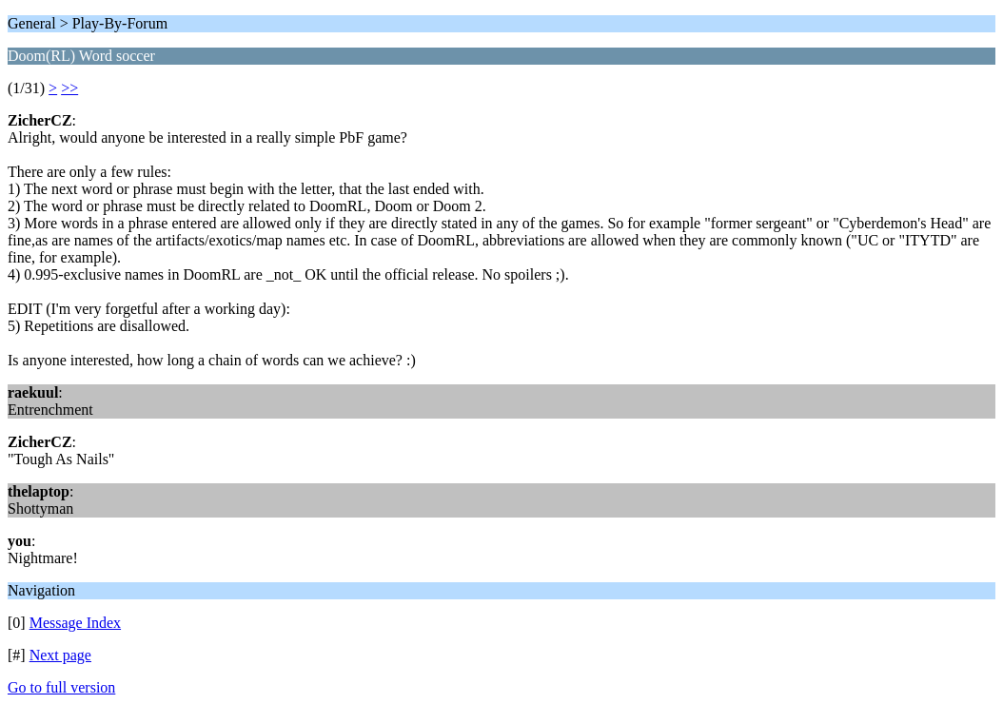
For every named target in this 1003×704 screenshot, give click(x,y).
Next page (60, 655)
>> (69, 88)
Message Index (75, 623)
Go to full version (61, 687)
